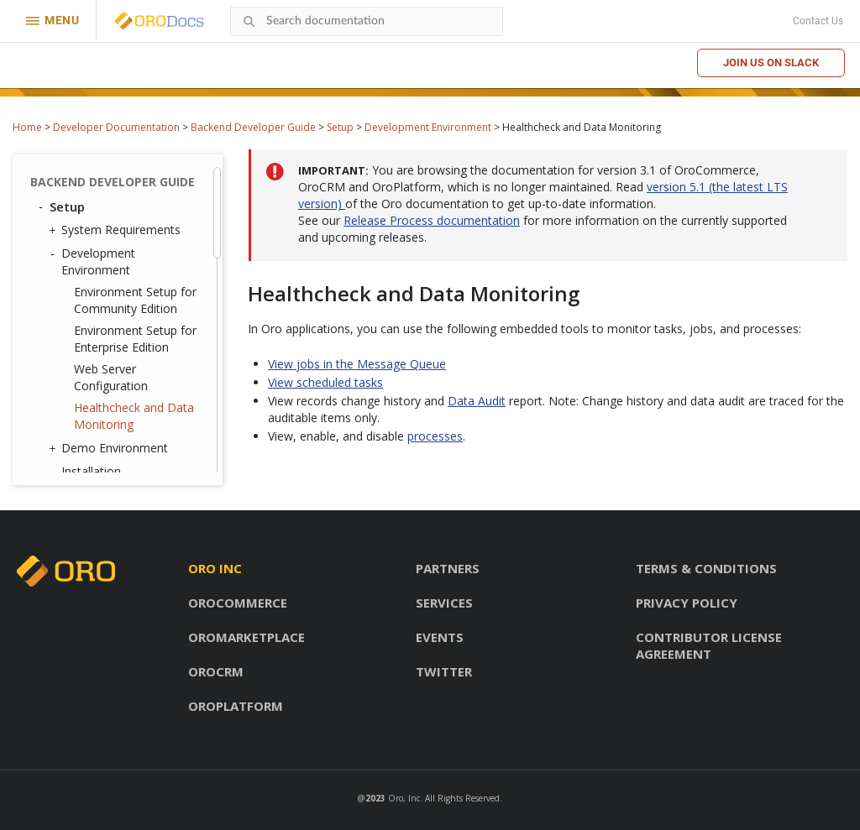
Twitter (444, 671)
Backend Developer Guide (253, 127)
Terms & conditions (706, 568)
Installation (91, 471)
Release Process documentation (431, 220)
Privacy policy (686, 602)
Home (27, 127)
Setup (340, 127)
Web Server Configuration (111, 377)
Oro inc (215, 568)
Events (440, 637)
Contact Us (818, 21)
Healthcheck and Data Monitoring (134, 415)
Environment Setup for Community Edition (135, 300)
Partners (448, 568)
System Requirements (117, 230)
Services (444, 602)
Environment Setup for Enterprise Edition (135, 338)
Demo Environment (110, 448)
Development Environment (427, 127)
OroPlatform (235, 705)
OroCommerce (237, 602)
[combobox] (366, 21)
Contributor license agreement (709, 645)
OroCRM (216, 671)
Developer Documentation (116, 127)
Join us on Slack (771, 62)
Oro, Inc (404, 798)
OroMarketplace (246, 637)
